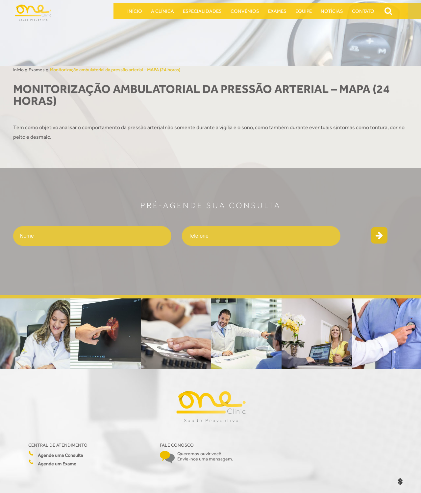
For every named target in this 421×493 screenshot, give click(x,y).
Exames (277, 11)
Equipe (303, 11)
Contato (363, 11)
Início (134, 11)
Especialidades (202, 11)
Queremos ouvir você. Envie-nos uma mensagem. (205, 456)
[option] (35, 333)
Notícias (332, 11)
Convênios (245, 11)
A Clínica (162, 11)
